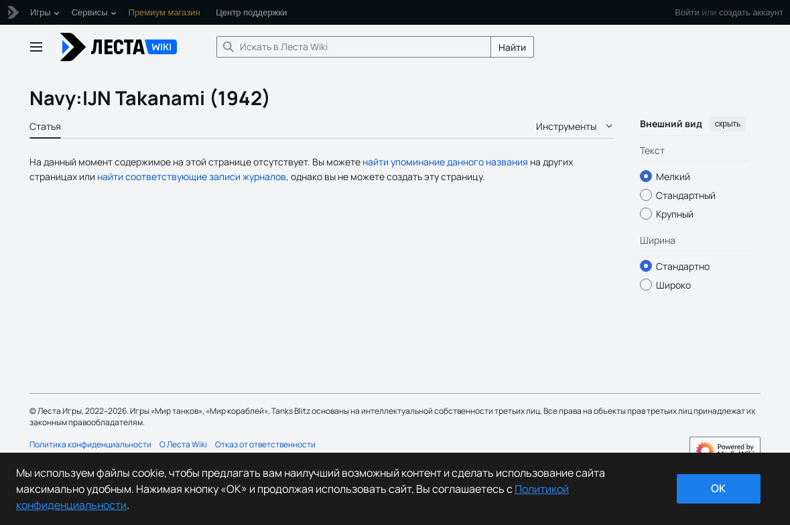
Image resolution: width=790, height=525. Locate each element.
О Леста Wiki (183, 444)
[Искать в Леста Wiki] (353, 47)
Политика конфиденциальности (90, 444)
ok (718, 488)
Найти (512, 47)
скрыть (727, 124)
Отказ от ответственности (265, 444)
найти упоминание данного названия (445, 161)
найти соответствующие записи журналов (191, 176)
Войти (687, 12)
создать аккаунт (751, 12)
